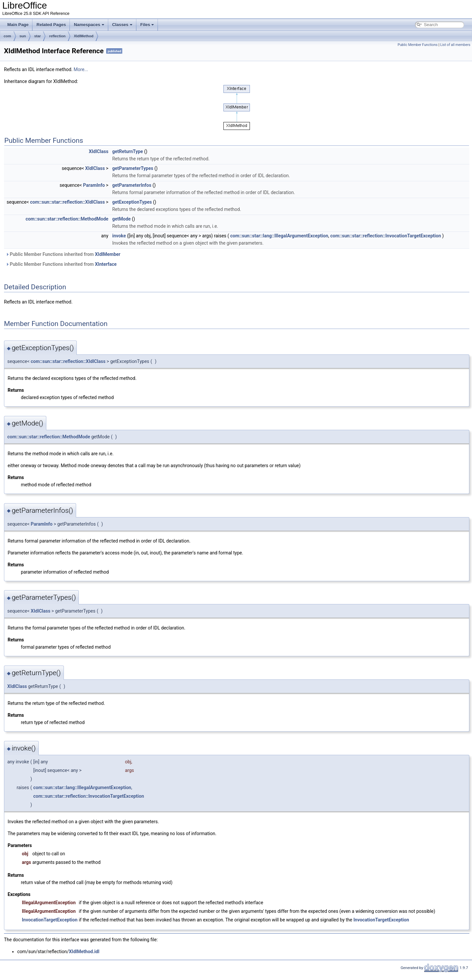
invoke (119, 235)
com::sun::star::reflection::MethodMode (66, 219)
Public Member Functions (418, 45)
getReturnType (127, 151)
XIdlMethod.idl (84, 951)
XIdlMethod (83, 36)
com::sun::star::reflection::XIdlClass (67, 202)
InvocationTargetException (49, 919)
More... (81, 69)
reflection (57, 36)
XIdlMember (107, 254)
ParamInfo (94, 185)
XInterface (106, 264)
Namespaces (89, 24)
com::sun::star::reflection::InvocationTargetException (385, 235)
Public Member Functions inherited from (63, 254)
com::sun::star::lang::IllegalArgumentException (279, 235)
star (37, 36)
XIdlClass (98, 151)
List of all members (455, 45)
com (7, 36)
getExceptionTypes (132, 202)
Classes (122, 24)
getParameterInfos (131, 185)
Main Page (17, 24)
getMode (121, 219)
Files (147, 24)
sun (23, 36)
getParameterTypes (132, 168)
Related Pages (51, 24)
